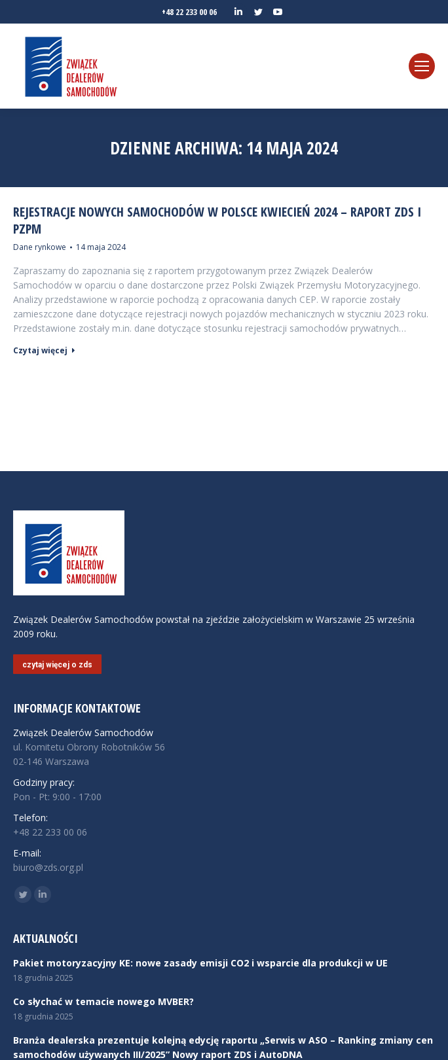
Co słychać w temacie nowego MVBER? (103, 1001)
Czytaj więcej (44, 350)
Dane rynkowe (39, 247)
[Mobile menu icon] (422, 66)
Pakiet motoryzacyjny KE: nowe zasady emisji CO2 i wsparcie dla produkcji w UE (200, 963)
